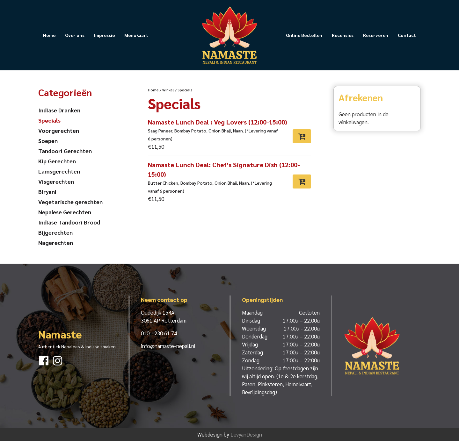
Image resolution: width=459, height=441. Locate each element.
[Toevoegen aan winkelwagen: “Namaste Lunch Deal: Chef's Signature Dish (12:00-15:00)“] (302, 181)
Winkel (168, 89)
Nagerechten (55, 242)
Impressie (104, 35)
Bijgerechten (55, 232)
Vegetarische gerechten (70, 201)
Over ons (74, 35)
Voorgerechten (58, 130)
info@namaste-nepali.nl (168, 345)
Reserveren (375, 35)
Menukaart (136, 35)
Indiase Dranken (59, 110)
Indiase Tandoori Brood (69, 222)
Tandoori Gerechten (65, 150)
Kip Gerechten (57, 161)
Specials (49, 120)
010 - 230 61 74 (159, 333)
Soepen (48, 140)
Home (49, 35)
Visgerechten (56, 181)
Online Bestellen (304, 35)
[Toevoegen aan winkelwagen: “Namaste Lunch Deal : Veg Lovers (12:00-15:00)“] (302, 136)
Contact (407, 35)
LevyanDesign (246, 434)
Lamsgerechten (59, 171)
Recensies (342, 35)
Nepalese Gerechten (64, 212)
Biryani (47, 191)
